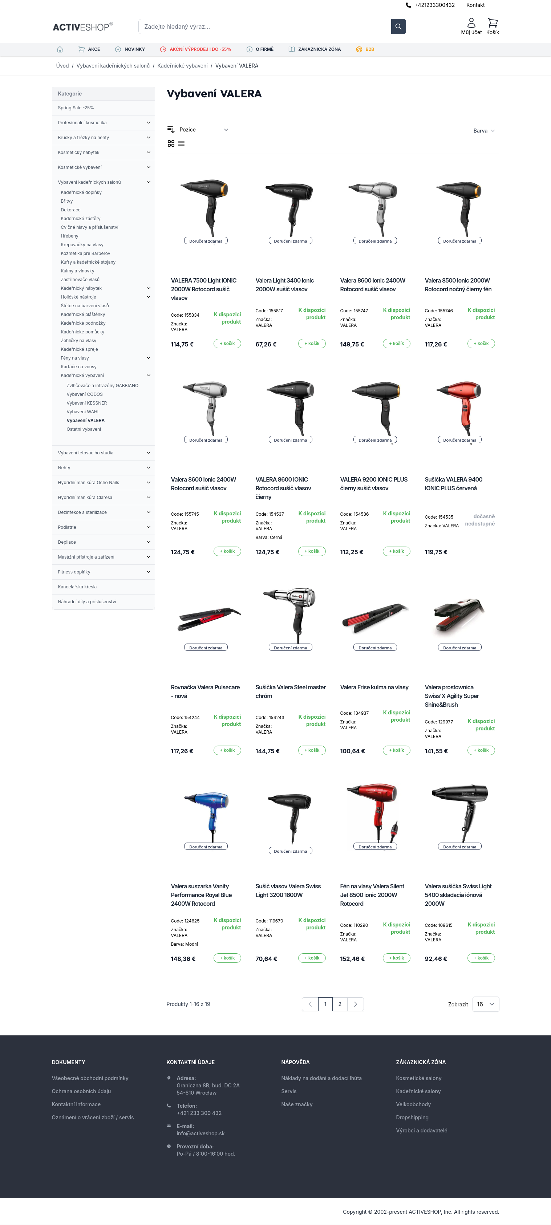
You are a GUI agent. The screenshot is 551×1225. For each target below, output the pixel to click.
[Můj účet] (471, 26)
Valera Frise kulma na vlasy (374, 687)
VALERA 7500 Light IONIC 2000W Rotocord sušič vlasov (203, 289)
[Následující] (355, 1004)
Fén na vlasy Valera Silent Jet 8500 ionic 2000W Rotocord (372, 895)
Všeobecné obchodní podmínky (90, 1078)
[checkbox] (171, 143)
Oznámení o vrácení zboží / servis (93, 1117)
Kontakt (475, 5)
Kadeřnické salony (418, 1091)
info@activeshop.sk (201, 1133)
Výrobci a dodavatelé (421, 1130)
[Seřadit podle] (204, 129)
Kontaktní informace (76, 1104)
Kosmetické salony (419, 1078)
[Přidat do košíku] (227, 343)
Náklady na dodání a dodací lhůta (321, 1078)
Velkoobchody (413, 1104)
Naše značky (297, 1104)
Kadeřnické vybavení (182, 65)
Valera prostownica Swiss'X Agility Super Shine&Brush (452, 696)
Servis (289, 1091)
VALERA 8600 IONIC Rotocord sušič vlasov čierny (283, 488)
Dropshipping (412, 1117)
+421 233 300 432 (199, 1113)
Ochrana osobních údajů (81, 1091)
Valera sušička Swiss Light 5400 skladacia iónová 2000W (458, 895)
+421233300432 (434, 5)
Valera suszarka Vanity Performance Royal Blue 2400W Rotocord (201, 895)
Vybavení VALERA (237, 65)
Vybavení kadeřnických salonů (113, 65)
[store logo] (83, 26)
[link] (310, 1004)
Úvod (62, 65)
